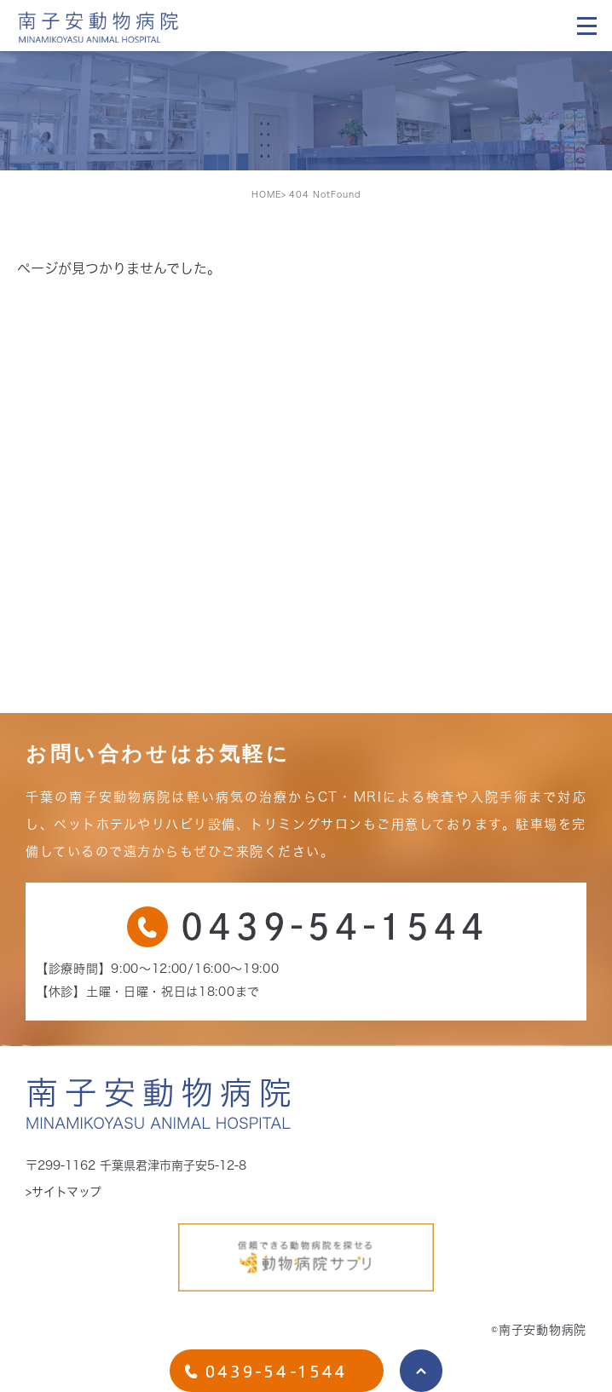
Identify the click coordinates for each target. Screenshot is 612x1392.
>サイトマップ (63, 1192)
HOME (266, 194)
